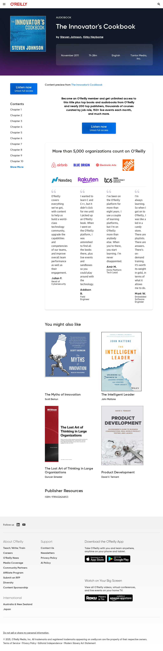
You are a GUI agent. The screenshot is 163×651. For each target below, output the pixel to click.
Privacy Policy (49, 558)
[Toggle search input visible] (159, 4)
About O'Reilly (13, 541)
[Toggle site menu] (4, 4)
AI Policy (46, 562)
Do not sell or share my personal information (26, 632)
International (12, 598)
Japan (7, 609)
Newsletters (47, 553)
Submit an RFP (11, 577)
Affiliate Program (13, 572)
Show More (16, 167)
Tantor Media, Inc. (139, 57)
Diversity (8, 582)
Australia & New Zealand (17, 604)
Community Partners (15, 567)
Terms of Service (11, 643)
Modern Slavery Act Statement (80, 643)
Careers (8, 553)
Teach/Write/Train (14, 548)
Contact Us (47, 548)
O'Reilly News (11, 558)
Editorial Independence (50, 643)
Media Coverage (13, 562)
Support (47, 541)
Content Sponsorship (15, 587)
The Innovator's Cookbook (86, 84)
